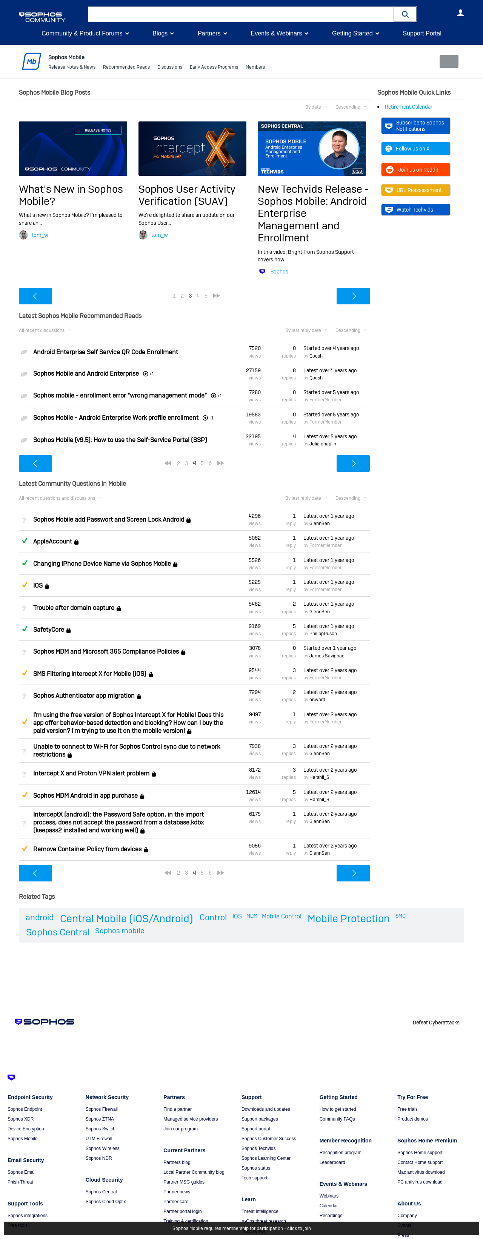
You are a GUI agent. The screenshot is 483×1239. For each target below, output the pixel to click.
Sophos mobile (119, 930)
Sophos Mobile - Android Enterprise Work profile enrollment (115, 418)
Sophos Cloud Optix (106, 1201)
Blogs (160, 33)
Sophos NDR (99, 1158)
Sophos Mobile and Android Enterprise (86, 374)
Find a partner (177, 1109)
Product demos (412, 1119)
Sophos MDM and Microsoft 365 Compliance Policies (106, 652)
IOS (38, 586)
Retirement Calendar (408, 106)
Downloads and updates (266, 1109)
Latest (330, 370)
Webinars (329, 1196)
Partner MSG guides (184, 1182)
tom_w (40, 235)
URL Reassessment (413, 190)
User (460, 13)
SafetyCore (48, 630)
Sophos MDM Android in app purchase (85, 796)
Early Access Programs (214, 68)
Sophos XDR (21, 1119)
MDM (251, 915)
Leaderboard (332, 1162)
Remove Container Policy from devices (87, 849)
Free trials (407, 1109)
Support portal (256, 1129)
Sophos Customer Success (269, 1138)
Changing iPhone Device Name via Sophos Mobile (102, 564)
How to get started (338, 1109)
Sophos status (256, 1168)
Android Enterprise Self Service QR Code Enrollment (105, 352)
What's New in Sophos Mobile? (71, 194)
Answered (24, 540)
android (40, 917)
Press (403, 1235)
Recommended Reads (126, 68)
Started (331, 348)
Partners (209, 33)
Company (407, 1215)
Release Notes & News (71, 68)
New (447, 61)
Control (213, 917)
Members (255, 68)
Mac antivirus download (421, 1172)
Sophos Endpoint (25, 1109)
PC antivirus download (419, 1182)
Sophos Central (57, 932)
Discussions (169, 68)
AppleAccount (52, 541)
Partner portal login (182, 1211)
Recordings (331, 1215)
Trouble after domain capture (73, 608)
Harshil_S (319, 777)
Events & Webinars (276, 33)
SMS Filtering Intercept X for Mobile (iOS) (89, 674)
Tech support (255, 1178)
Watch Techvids (409, 209)
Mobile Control (281, 916)
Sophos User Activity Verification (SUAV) (186, 194)
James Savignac (327, 656)
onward (317, 700)
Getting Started (352, 33)
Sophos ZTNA (100, 1119)
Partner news (176, 1191)
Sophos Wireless (103, 1148)
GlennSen (319, 523)
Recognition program (340, 1152)
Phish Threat (20, 1182)
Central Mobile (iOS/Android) (126, 918)
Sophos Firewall (102, 1109)
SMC (400, 915)
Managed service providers (190, 1119)
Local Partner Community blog (193, 1172)
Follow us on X (407, 148)
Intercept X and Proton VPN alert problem (91, 773)
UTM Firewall (99, 1138)
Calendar (329, 1205)
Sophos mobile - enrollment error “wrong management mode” (120, 395)
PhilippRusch (323, 634)
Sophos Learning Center (266, 1158)
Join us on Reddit (411, 169)
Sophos (279, 271)
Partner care (175, 1201)
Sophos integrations (28, 1215)
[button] (405, 14)
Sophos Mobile (22, 1138)
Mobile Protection (349, 918)
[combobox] (241, 14)
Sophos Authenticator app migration (84, 696)
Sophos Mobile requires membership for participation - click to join (241, 1228)
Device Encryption (26, 1129)
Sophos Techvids (259, 1148)
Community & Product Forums (82, 33)
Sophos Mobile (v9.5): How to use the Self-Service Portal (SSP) (120, 440)
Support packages (260, 1119)
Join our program (180, 1129)
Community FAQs (337, 1119)
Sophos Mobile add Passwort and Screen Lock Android (108, 520)
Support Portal (422, 33)
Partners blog (176, 1162)
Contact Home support (420, 1162)
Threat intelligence (260, 1211)
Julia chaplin (322, 444)
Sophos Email (21, 1172)
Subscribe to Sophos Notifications (414, 125)
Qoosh (316, 356)
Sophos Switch (100, 1129)
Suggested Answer (24, 584)
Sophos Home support (419, 1152)
